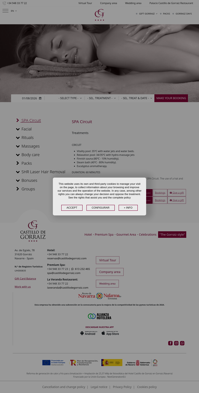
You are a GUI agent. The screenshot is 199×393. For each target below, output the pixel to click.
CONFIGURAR (100, 207)
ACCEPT (72, 207)
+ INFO (128, 207)
